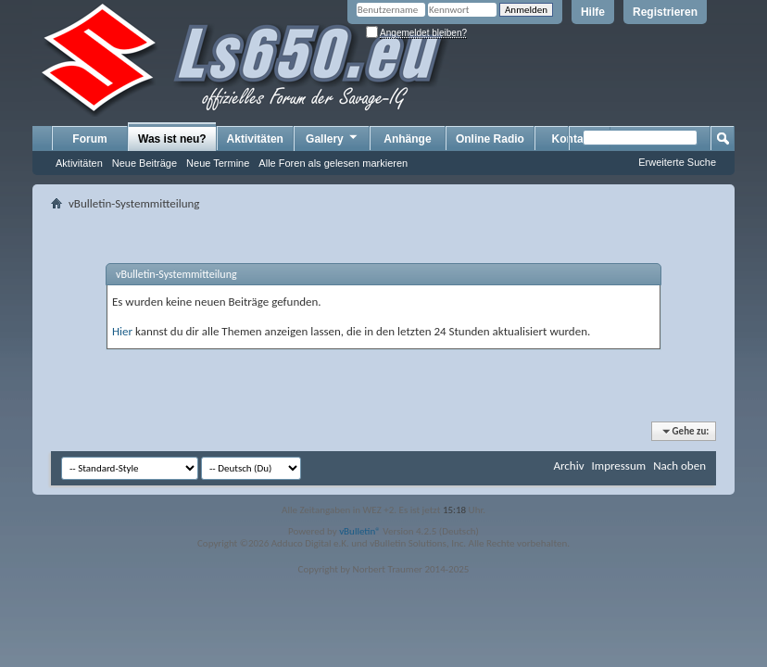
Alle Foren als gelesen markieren (333, 163)
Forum (89, 138)
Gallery (332, 138)
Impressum (618, 465)
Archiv (568, 465)
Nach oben (679, 465)
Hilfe (593, 12)
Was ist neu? (172, 138)
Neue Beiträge (144, 163)
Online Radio (490, 138)
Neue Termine (217, 163)
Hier (122, 331)
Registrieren (665, 12)
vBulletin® (360, 531)
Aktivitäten (79, 163)
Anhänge (407, 138)
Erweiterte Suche (677, 162)
